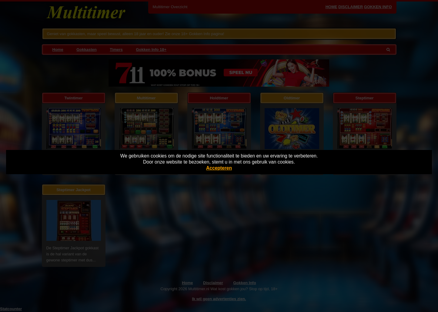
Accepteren (219, 168)
